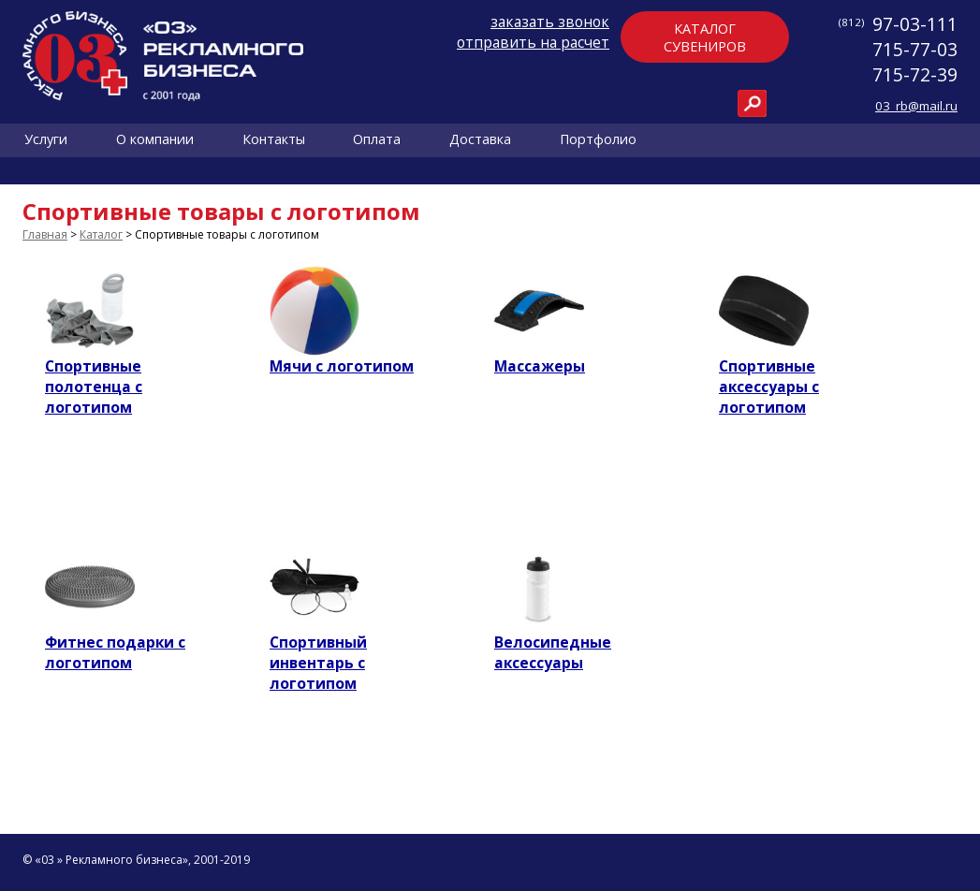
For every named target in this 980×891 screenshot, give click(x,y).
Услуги (45, 140)
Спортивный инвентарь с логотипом (318, 663)
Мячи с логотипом (342, 366)
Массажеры (539, 366)
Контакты (273, 140)
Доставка (480, 140)
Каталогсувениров (705, 37)
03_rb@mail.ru (916, 105)
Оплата (377, 140)
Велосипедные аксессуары (552, 652)
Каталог (101, 234)
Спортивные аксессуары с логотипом (769, 386)
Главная (44, 234)
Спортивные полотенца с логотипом (93, 386)
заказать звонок (549, 21)
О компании (155, 140)
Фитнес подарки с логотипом (115, 652)
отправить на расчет (533, 42)
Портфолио (598, 140)
